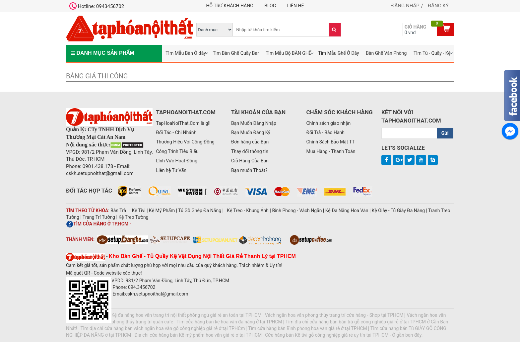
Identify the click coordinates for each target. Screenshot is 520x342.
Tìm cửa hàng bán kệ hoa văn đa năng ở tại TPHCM (229, 321)
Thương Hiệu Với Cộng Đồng (185, 141)
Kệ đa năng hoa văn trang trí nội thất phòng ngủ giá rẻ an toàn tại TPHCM (186, 315)
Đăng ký (438, 6)
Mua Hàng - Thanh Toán (330, 151)
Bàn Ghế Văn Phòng (386, 53)
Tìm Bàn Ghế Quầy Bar (236, 53)
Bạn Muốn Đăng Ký (250, 132)
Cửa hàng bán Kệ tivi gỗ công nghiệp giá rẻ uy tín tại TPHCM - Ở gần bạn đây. (343, 335)
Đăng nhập (405, 6)
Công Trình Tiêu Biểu (177, 151)
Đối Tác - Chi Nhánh (176, 132)
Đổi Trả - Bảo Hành (325, 132)
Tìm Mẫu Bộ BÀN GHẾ (288, 53)
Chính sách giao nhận (328, 123)
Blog (270, 5)
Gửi (445, 133)
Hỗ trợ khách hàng (229, 5)
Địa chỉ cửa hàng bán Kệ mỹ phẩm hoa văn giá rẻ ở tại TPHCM (198, 335)
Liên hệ (295, 5)
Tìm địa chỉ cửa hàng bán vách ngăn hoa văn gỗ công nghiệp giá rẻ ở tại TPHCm (163, 328)
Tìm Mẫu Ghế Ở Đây (338, 53)
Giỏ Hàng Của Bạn (250, 160)
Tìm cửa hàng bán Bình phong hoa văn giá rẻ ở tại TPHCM (307, 328)
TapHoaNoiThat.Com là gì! (183, 123)
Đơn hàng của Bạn (250, 141)
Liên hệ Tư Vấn (171, 170)
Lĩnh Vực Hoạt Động (176, 160)
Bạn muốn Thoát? (249, 170)
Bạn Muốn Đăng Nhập (253, 123)
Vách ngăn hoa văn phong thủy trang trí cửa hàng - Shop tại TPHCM (334, 315)
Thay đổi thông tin (249, 151)
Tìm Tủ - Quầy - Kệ (432, 53)
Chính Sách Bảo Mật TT (330, 141)
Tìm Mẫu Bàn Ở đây (185, 53)
